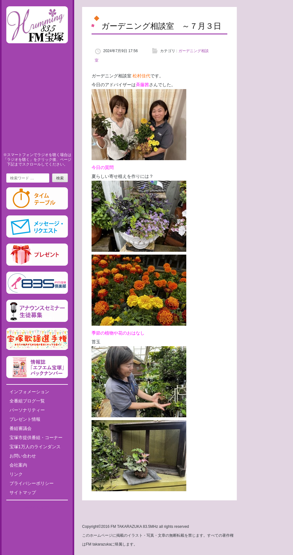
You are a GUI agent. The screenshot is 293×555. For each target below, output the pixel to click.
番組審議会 (20, 428)
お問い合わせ (22, 455)
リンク (16, 474)
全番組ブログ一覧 (27, 400)
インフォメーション (29, 391)
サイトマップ (22, 492)
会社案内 (18, 465)
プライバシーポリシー (31, 483)
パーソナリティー (27, 410)
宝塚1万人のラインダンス (35, 446)
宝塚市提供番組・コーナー (36, 437)
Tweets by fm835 (37, 507)
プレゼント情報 (24, 419)
